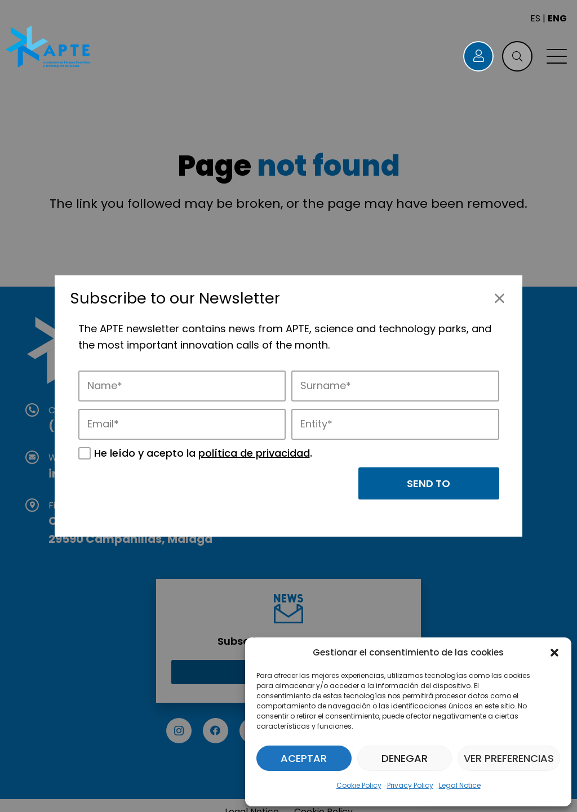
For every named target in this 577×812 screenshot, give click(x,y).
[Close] (499, 298)
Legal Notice (460, 785)
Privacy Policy (410, 785)
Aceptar (304, 758)
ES (535, 18)
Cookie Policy (358, 785)
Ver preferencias (509, 758)
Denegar (404, 758)
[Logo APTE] (49, 48)
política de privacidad (254, 453)
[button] (554, 652)
